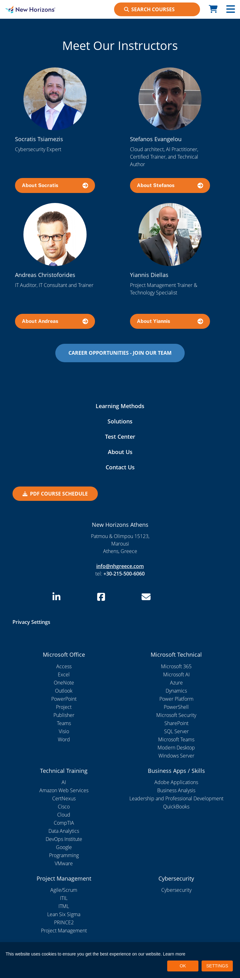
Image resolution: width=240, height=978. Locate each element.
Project (64, 707)
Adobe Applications (176, 782)
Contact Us (120, 467)
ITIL (64, 898)
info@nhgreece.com (120, 566)
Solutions (120, 421)
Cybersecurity (176, 890)
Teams (64, 723)
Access (64, 666)
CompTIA (64, 822)
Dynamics (176, 690)
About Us (120, 452)
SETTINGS (217, 965)
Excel (64, 674)
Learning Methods (120, 406)
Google (64, 847)
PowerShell (176, 707)
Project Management (64, 930)
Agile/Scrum (63, 890)
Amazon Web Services (63, 790)
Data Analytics (63, 830)
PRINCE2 (64, 922)
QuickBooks (176, 806)
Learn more (174, 953)
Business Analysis (176, 790)
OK (183, 965)
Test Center (120, 436)
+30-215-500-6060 (124, 573)
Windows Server (176, 755)
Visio (64, 731)
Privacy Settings (31, 622)
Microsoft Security (176, 715)
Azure (176, 682)
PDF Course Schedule (55, 493)
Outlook (63, 690)
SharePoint (176, 723)
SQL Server (176, 731)
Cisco (64, 806)
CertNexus (64, 798)
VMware (64, 863)
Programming (64, 855)
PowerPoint (64, 698)
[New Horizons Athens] (30, 9)
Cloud (63, 814)
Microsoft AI (176, 674)
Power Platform (176, 698)
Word (64, 739)
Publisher (63, 715)
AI (64, 782)
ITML (63, 906)
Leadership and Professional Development (176, 798)
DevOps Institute (64, 839)
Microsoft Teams (176, 739)
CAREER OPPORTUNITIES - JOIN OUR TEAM (120, 352)
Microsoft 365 (176, 666)
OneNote (64, 682)
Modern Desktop (176, 747)
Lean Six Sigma (63, 914)
